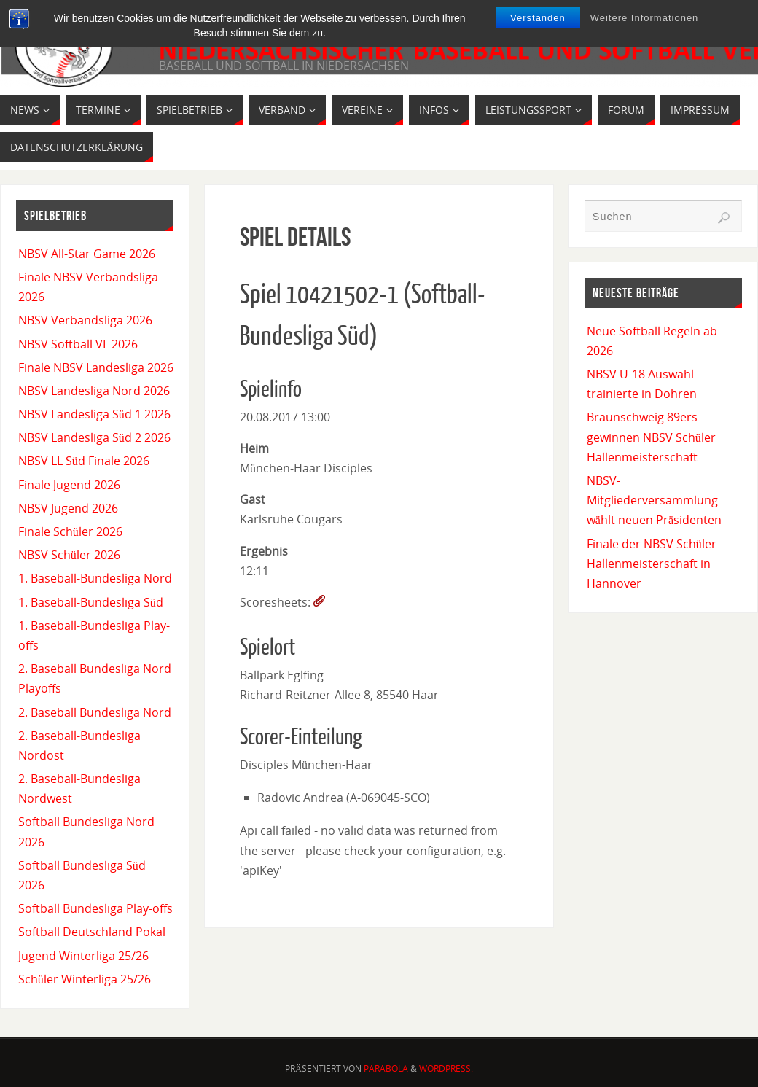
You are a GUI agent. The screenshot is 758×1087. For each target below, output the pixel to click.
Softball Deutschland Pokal (91, 932)
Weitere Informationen (644, 17)
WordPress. (446, 1068)
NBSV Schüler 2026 (69, 555)
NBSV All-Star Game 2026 (86, 254)
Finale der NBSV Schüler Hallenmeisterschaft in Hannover (651, 563)
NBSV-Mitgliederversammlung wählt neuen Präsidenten (654, 500)
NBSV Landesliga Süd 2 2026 (94, 437)
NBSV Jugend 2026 (68, 508)
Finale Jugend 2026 (69, 485)
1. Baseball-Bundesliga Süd (90, 602)
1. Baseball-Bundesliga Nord (95, 578)
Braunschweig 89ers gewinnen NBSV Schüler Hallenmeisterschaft (651, 436)
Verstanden (538, 17)
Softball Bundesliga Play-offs (95, 908)
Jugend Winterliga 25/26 (83, 956)
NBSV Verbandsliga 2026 (85, 320)
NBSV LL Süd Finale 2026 (83, 461)
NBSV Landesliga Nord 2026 (94, 391)
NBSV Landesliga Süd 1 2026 (94, 414)
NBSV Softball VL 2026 (78, 344)
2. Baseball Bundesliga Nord (94, 712)
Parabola (386, 1068)
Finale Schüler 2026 (70, 531)
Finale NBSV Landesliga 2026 (95, 367)
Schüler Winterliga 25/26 (84, 979)
